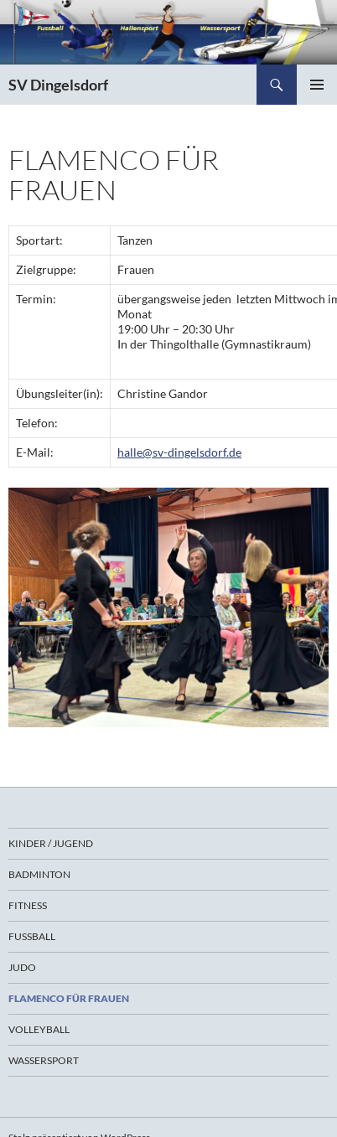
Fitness (27, 905)
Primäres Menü (317, 85)
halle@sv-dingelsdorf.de (179, 452)
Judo (22, 967)
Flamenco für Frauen (68, 998)
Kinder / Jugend (50, 843)
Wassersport (43, 1060)
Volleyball (39, 1029)
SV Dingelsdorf (58, 84)
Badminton (39, 874)
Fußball (31, 936)
